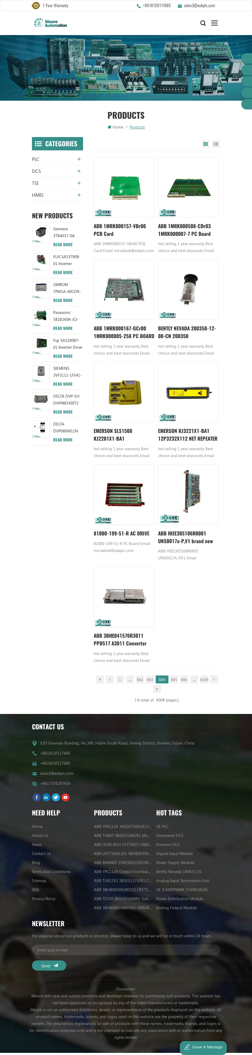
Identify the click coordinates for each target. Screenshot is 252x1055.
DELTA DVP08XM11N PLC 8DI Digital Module (66, 429)
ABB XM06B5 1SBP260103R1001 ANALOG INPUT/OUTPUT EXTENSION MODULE (123, 864)
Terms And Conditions (51, 873)
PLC (35, 161)
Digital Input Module (174, 855)
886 (184, 684)
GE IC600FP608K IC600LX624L (182, 891)
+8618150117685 (157, 5)
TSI (35, 185)
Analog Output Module (176, 909)
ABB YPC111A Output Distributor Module (123, 873)
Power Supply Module (175, 864)
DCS (36, 173)
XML (36, 891)
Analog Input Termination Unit (182, 882)
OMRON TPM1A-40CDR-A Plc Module (67, 290)
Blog (36, 864)
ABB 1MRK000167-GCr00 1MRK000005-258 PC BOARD (122, 335)
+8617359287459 (55, 785)
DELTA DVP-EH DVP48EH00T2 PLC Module (66, 401)
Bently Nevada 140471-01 (178, 873)
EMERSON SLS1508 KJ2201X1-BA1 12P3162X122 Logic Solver (123, 438)
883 (150, 684)
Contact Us (41, 855)
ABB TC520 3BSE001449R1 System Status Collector (123, 900)
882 (140, 684)
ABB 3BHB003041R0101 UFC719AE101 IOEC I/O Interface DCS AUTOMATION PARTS (123, 891)
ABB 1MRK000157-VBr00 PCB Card (122, 232)
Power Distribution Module (179, 900)
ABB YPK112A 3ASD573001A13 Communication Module (123, 828)
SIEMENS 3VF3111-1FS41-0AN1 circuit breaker (67, 373)
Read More (63, 246)
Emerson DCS (168, 846)
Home (115, 128)
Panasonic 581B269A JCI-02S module (66, 318)
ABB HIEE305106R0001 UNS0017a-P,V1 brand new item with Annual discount (187, 541)
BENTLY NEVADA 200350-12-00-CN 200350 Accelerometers (185, 335)
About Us (40, 837)
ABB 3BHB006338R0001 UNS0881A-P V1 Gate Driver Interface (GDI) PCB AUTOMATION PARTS (123, 909)
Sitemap (39, 882)
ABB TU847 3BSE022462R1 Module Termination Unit (123, 837)
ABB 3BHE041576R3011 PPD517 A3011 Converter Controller (121, 644)
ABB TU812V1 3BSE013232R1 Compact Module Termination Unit (123, 882)
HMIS (38, 197)
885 (174, 684)
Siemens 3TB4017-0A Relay (64, 234)
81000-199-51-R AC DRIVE (124, 537)
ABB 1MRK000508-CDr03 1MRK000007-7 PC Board (186, 232)
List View (216, 146)
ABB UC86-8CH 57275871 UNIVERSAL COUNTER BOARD (123, 846)
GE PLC (162, 828)
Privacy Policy (43, 900)
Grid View (206, 146)
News (37, 846)
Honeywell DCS (169, 837)
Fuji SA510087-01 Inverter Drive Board (67, 345)
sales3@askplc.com (199, 5)
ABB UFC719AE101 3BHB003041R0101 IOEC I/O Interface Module (123, 855)
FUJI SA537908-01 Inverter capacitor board (67, 262)
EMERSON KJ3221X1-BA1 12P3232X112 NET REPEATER (185, 438)
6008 (204, 684)
